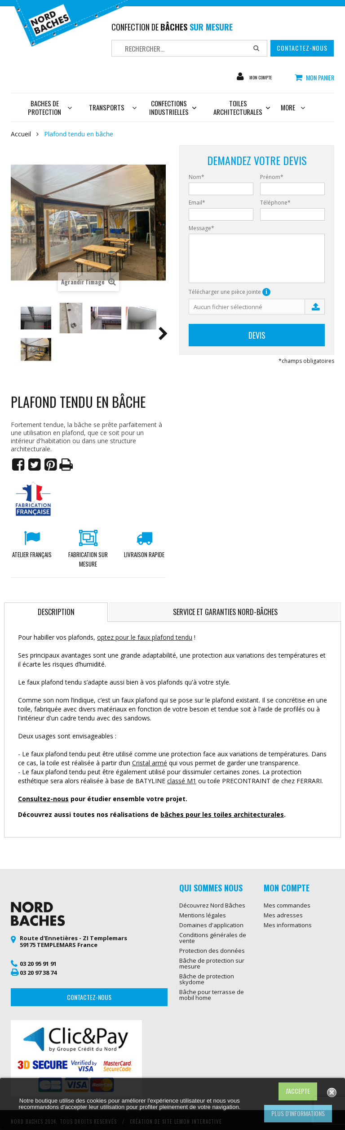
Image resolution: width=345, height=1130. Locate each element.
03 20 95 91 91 (38, 964)
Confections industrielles (172, 107)
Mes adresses (283, 915)
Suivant (163, 335)
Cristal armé (149, 763)
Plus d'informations (298, 1113)
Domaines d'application (211, 925)
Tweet (34, 465)
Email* (197, 202)
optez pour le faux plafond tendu (144, 637)
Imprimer (66, 465)
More (293, 107)
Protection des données (212, 951)
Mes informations (288, 925)
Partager (18, 465)
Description (56, 611)
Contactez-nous (302, 47)
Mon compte (266, 77)
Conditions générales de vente (212, 938)
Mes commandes (287, 905)
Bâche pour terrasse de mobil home (211, 995)
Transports (106, 107)
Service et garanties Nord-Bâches (225, 611)
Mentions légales (202, 915)
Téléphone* (275, 202)
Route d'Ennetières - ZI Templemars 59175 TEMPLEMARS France (73, 941)
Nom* (196, 177)
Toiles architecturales (237, 107)
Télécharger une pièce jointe (229, 292)
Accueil (21, 134)
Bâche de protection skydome (206, 979)
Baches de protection (50, 107)
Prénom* (271, 177)
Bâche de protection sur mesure (211, 963)
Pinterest (50, 465)
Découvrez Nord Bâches (212, 905)
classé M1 (181, 781)
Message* (201, 228)
